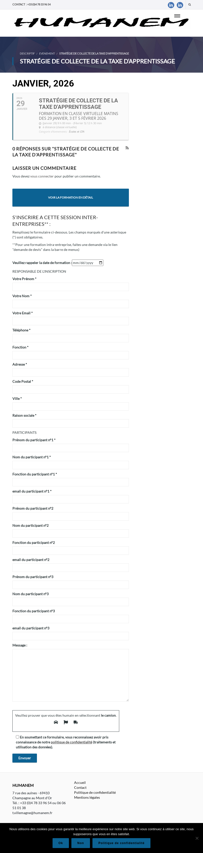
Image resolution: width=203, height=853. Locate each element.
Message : (19, 645)
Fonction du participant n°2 (33, 542)
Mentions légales (87, 797)
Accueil (80, 782)
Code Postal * (22, 381)
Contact (80, 787)
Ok (60, 843)
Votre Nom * (22, 296)
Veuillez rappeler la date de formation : (42, 263)
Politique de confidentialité (95, 792)
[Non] (196, 838)
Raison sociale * (24, 415)
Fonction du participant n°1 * (34, 474)
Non (80, 843)
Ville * (17, 398)
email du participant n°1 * (32, 491)
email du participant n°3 (30, 628)
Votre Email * (22, 313)
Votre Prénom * (24, 279)
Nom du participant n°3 (30, 594)
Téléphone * (21, 330)
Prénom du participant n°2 (32, 508)
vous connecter (42, 176)
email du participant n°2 (30, 560)
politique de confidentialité (71, 742)
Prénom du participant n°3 (32, 577)
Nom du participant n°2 (30, 525)
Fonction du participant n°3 (33, 611)
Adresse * (19, 364)
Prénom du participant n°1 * (34, 440)
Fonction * (20, 347)
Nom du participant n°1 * (31, 457)
